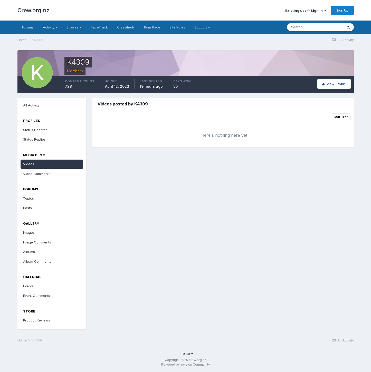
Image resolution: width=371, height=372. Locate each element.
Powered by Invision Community (185, 364)
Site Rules (177, 27)
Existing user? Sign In (305, 10)
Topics (28, 198)
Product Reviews (36, 320)
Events (28, 286)
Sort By (341, 116)
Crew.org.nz (33, 10)
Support (202, 27)
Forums (28, 27)
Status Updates (35, 130)
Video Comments (37, 174)
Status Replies (34, 139)
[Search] (315, 27)
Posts (27, 208)
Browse (73, 27)
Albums (29, 252)
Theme (185, 353)
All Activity (31, 105)
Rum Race (152, 27)
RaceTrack (99, 27)
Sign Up (342, 10)
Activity (50, 27)
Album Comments (37, 261)
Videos (28, 164)
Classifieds (126, 27)
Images (29, 232)
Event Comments (36, 295)
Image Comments (37, 242)
